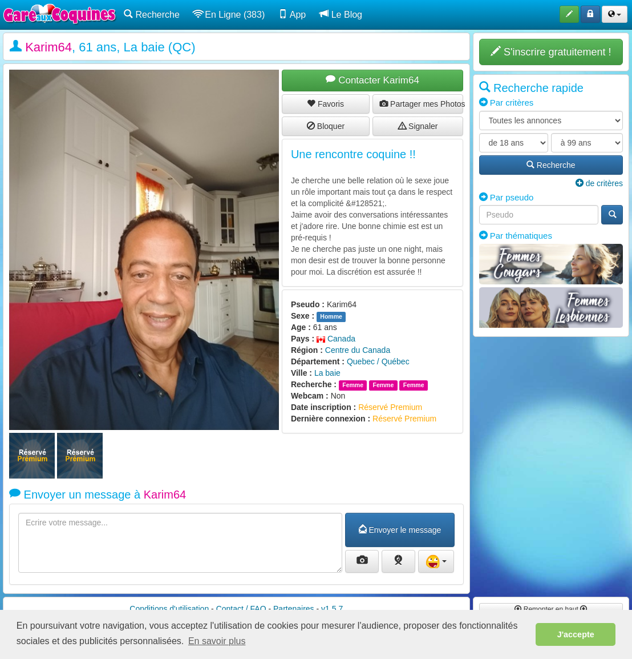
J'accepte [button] (575, 634)
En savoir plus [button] (217, 641)
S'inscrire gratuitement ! (551, 52)
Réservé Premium (390, 407)
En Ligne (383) (229, 14)
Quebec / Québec (378, 361)
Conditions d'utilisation (169, 608)
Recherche (152, 14)
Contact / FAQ (241, 608)
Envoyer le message (400, 530)
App (292, 14)
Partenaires (293, 608)
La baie (327, 372)
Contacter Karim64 (372, 80)
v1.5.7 (332, 608)
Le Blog (340, 14)
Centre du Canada (357, 350)
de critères (599, 183)
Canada (336, 338)
